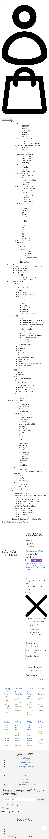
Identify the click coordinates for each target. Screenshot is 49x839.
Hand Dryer (22, 290)
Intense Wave (23, 454)
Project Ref (16, 519)
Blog (26, 760)
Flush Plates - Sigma (20, 268)
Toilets (16, 402)
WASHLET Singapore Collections (28, 145)
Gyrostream (23, 461)
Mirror (24, 305)
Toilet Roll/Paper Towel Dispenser (30, 363)
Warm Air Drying (25, 430)
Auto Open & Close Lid (27, 424)
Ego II (24, 210)
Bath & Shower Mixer (29, 180)
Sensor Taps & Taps (25, 353)
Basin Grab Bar (27, 329)
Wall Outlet (26, 197)
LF (22, 219)
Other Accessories (28, 202)
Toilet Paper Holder (28, 191)
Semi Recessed (27, 161)
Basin (24, 303)
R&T (14, 394)
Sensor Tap (22, 292)
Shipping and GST (34, 550)
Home (4, 522)
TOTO (15, 122)
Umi (23, 227)
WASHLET (25, 148)
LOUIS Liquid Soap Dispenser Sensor (28, 500)
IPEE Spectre (22, 374)
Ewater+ (21, 433)
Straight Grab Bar (28, 340)
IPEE (15, 370)
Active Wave (23, 450)
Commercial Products (16, 281)
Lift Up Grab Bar (28, 331)
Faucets (17, 474)
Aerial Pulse (23, 456)
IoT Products (14, 491)
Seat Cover (21, 348)
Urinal (20, 286)
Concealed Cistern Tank (26, 396)
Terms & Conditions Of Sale (26, 784)
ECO (15, 376)
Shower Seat (26, 342)
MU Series (28, 253)
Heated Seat (23, 428)
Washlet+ (22, 439)
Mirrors (27, 256)
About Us (26, 758)
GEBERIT (12, 264)
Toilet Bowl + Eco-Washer (31, 143)
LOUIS (18, 245)
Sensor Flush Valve (24, 288)
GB (23, 234)
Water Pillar (23, 465)
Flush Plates (22, 398)
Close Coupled (27, 130)
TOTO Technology (16, 400)
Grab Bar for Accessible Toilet (32, 320)
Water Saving (23, 411)
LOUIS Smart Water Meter (24, 512)
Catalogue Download (26, 767)
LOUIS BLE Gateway (22, 517)
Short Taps (25, 167)
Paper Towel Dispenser (26, 385)
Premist (21, 435)
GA (23, 232)
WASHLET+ (26, 137)
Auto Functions (24, 420)
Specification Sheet (37, 679)
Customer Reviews (26, 519)
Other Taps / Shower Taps (27, 299)
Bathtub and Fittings (24, 240)
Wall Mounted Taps (28, 171)
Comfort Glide (24, 480)
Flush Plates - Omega (20, 271)
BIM (26, 764)
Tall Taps (25, 169)
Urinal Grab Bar (27, 327)
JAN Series (28, 251)
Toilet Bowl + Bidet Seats (26, 139)
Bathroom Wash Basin (25, 154)
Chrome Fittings (27, 279)
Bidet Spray (26, 199)
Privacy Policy (27, 782)
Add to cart (37, 560)
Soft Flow (22, 478)
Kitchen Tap (21, 243)
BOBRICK (16, 381)
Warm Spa (22, 448)
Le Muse (25, 217)
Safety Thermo (24, 443)
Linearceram (23, 484)
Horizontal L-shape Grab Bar (32, 335)
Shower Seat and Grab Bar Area (33, 325)
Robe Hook (25, 193)
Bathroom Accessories (25, 186)
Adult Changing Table (29, 314)
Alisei (23, 206)
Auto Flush (22, 422)
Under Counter (27, 158)
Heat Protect (23, 446)
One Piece (25, 128)
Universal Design (24, 301)
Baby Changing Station (26, 389)
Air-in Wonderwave (25, 417)
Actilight (22, 415)
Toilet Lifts (26, 307)
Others (16, 482)
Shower (17, 441)
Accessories (24, 249)
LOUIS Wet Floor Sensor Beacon (26, 506)
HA (23, 212)
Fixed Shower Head (28, 176)
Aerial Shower (23, 459)
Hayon (24, 214)
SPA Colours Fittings (29, 277)
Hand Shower (26, 178)
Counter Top (26, 156)
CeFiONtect (23, 409)
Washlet (21, 437)
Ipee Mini (21, 372)
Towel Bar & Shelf (28, 195)
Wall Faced (25, 135)
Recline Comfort (24, 469)
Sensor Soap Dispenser (26, 294)
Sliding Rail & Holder (29, 189)
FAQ (26, 776)
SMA (20, 463)
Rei (23, 223)
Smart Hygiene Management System (19, 489)
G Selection (26, 238)
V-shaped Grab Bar (29, 338)
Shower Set (26, 184)
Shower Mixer (27, 182)
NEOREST (25, 126)
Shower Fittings (22, 173)
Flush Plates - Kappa (20, 273)
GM (23, 236)
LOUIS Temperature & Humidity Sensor (29, 504)
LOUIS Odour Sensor (22, 493)
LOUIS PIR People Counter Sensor (27, 502)
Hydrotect (22, 487)
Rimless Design (24, 407)
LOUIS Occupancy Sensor (24, 510)
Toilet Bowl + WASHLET (30, 141)
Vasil (23, 230)
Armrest (25, 312)
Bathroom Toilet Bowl (25, 124)
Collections (21, 204)
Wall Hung (25, 132)
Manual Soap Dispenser (26, 357)
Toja (23, 225)
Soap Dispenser (23, 387)
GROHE (20, 275)
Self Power (22, 476)
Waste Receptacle (24, 359)
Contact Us (37, 519)
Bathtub (17, 467)
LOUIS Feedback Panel (23, 508)
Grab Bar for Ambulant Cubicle (33, 322)
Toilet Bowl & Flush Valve (26, 344)
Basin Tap (20, 165)
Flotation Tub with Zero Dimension (31, 471)
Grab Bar (25, 310)
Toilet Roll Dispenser (25, 383)
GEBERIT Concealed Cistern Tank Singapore (28, 266)
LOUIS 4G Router (21, 515)
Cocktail (24, 208)
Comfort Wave (24, 452)
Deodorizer (23, 426)
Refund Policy (27, 780)
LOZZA (24, 221)
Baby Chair (21, 297)
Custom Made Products (26, 368)
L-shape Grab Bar (28, 333)
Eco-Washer (26, 152)
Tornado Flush (24, 405)
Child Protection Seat (25, 392)
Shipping (27, 778)
